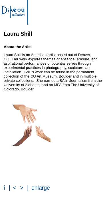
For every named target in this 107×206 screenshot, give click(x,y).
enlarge (40, 188)
